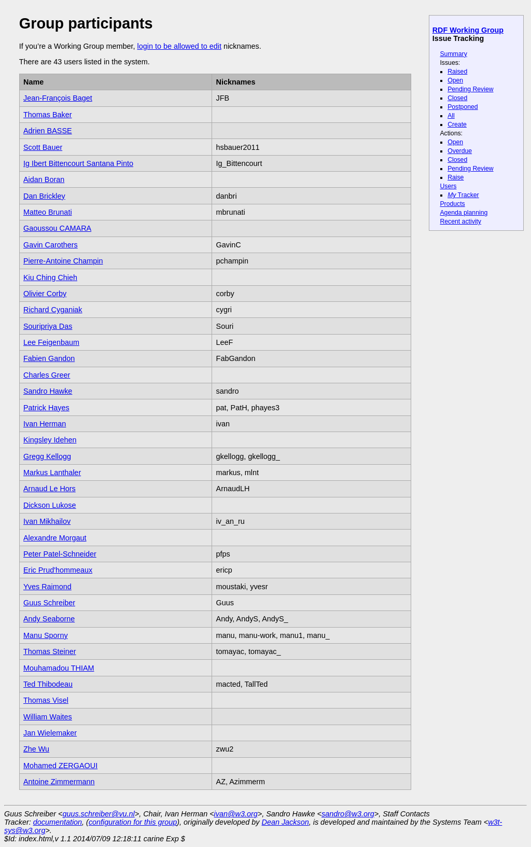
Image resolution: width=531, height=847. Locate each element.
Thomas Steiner (49, 651)
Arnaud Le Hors (49, 488)
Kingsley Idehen (49, 440)
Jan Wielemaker (50, 733)
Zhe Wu (36, 749)
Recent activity (460, 221)
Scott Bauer (42, 147)
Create (457, 124)
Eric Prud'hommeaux (57, 570)
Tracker (463, 195)
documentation (57, 822)
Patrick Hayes (46, 408)
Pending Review (470, 89)
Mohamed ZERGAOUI (60, 765)
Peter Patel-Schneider (59, 554)
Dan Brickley (44, 196)
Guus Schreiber (49, 603)
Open (455, 80)
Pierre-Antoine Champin (63, 261)
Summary (453, 54)
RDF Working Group (468, 30)
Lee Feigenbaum (51, 342)
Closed (457, 98)
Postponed (463, 106)
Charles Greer (46, 375)
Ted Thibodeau (48, 684)
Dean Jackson (285, 822)
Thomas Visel (45, 700)
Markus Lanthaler (52, 472)
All (451, 115)
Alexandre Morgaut (55, 538)
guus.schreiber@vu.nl (98, 814)
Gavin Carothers (50, 245)
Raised (457, 71)
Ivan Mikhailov (47, 521)
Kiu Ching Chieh (50, 277)
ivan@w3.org (236, 814)
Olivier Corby (44, 293)
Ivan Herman (44, 424)
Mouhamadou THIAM (58, 668)
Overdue (460, 151)
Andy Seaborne (49, 619)
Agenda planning (463, 212)
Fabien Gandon (49, 358)
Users (448, 186)
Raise (456, 177)
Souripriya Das (47, 326)
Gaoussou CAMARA (57, 228)
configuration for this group (133, 822)
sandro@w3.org (348, 814)
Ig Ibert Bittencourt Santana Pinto (78, 163)
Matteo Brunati (47, 212)
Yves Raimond (47, 586)
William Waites (47, 717)
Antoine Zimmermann (59, 781)
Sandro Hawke (47, 391)
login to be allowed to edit (179, 46)
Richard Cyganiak (52, 310)
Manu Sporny (45, 635)
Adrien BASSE (47, 131)
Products (452, 203)
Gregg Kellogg (47, 456)
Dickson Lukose (49, 505)
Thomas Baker (47, 114)
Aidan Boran (43, 179)
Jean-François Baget (57, 98)
